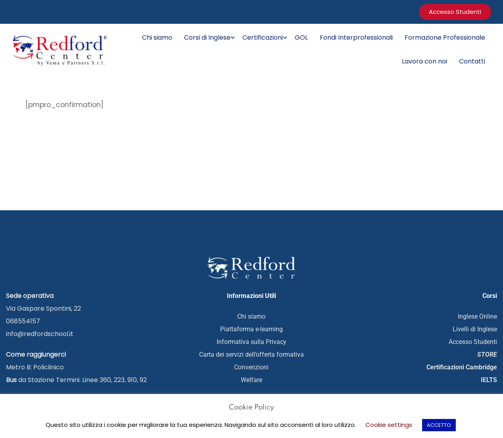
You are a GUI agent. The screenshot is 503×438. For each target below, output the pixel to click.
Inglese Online (477, 316)
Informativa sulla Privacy (251, 341)
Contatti (472, 61)
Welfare (251, 379)
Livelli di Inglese (475, 328)
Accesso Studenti (473, 341)
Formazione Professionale (445, 37)
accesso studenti (455, 12)
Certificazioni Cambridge (461, 367)
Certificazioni (262, 37)
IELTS (489, 379)
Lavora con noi (424, 61)
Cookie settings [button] (388, 425)
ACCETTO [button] (439, 425)
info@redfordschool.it (39, 333)
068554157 (23, 320)
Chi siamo (157, 37)
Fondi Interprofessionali (356, 37)
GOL (301, 37)
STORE (487, 354)
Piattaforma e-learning (251, 328)
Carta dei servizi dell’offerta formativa (251, 354)
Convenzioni (251, 367)
